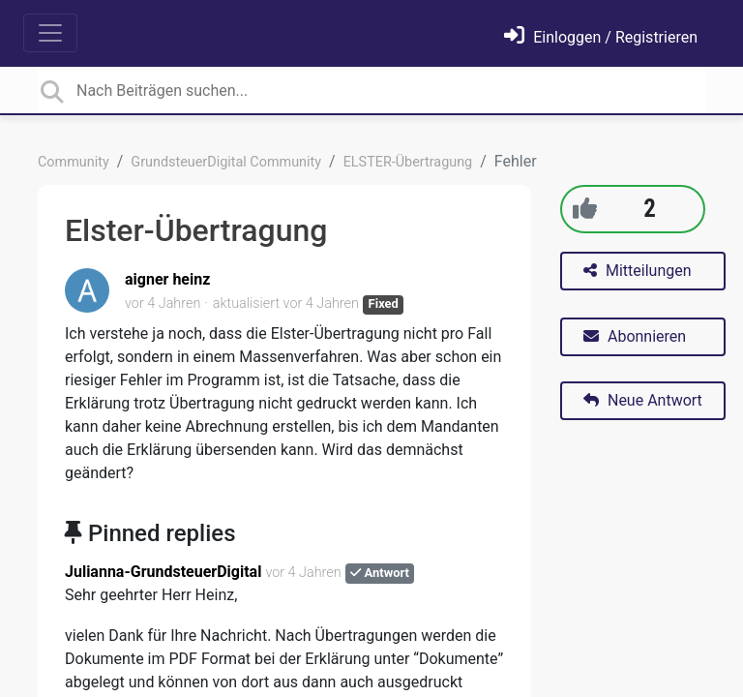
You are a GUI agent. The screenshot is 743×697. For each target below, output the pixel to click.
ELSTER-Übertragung (408, 162)
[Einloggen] (600, 37)
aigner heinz (167, 279)
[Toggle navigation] (50, 33)
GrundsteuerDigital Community (226, 162)
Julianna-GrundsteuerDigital (163, 571)
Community (73, 162)
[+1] (585, 209)
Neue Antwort (642, 400)
